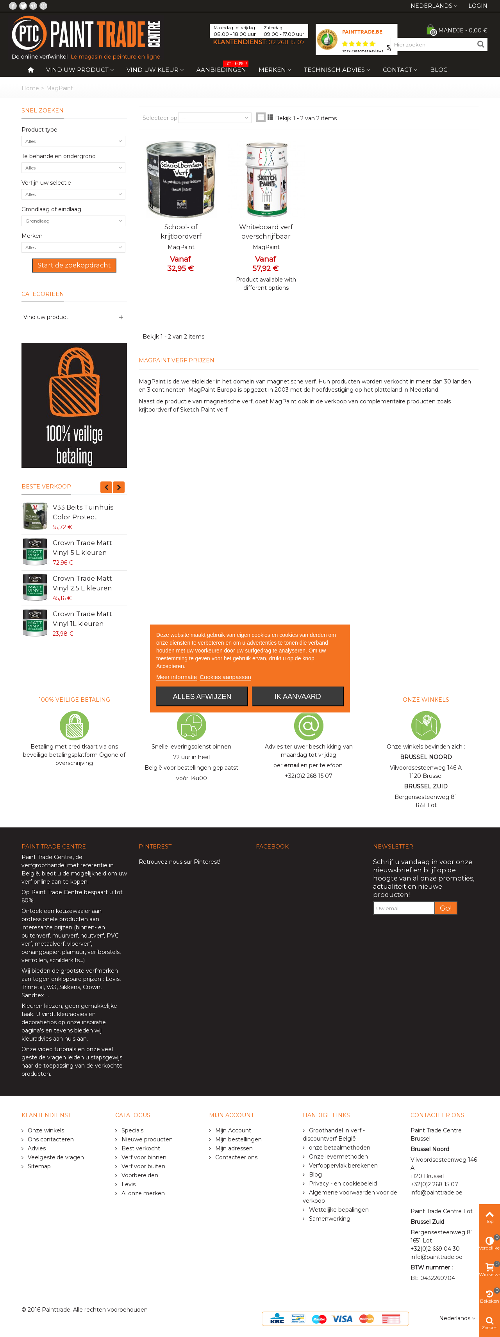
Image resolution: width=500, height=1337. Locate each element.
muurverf (65, 935)
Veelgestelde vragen (55, 1157)
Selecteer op (160, 117)
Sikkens (69, 987)
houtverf (92, 935)
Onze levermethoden (337, 1156)
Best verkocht (140, 1148)
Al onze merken (142, 1193)
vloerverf (79, 943)
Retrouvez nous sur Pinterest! (179, 861)
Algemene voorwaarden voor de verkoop (350, 1196)
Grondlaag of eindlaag (51, 209)
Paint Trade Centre (47, 857)
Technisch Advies (334, 69)
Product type (39, 129)
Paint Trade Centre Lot (442, 1211)
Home (30, 88)
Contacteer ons (235, 1157)
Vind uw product (77, 69)
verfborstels (104, 952)
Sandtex (32, 995)
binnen (85, 927)
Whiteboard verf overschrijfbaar (266, 231)
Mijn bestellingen (238, 1139)
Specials (131, 1130)
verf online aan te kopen (54, 881)
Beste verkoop (46, 486)
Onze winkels (45, 1130)
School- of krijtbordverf (181, 231)
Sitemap (38, 1166)
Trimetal (32, 987)
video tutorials (57, 1049)
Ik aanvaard (298, 697)
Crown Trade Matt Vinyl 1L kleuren (82, 618)
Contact (397, 69)
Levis (112, 978)
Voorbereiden (139, 1175)
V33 (51, 987)
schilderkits (64, 960)
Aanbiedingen (222, 68)
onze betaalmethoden (338, 1147)
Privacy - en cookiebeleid (342, 1183)
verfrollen (34, 960)
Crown (91, 987)
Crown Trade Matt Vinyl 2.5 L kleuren (82, 583)
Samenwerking (328, 1218)
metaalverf (49, 943)
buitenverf (35, 935)
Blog (439, 69)
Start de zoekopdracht (74, 265)
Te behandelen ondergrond (58, 156)
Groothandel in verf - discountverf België (334, 1134)
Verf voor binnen (143, 1157)
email (291, 765)
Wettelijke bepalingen (338, 1209)
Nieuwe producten (146, 1139)
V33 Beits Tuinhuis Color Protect (83, 512)
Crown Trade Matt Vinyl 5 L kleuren (82, 547)
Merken (272, 69)
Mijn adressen (233, 1148)
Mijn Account (232, 1130)
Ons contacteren (50, 1139)
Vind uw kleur (153, 69)
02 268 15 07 (286, 42)
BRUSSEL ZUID (426, 786)
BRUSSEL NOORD (426, 757)
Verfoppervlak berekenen (342, 1165)
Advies (36, 1148)
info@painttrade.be (436, 1192)
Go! (446, 908)
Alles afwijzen (202, 697)
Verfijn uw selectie (46, 182)
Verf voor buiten (142, 1166)
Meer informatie (176, 677)
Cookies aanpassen (225, 677)
